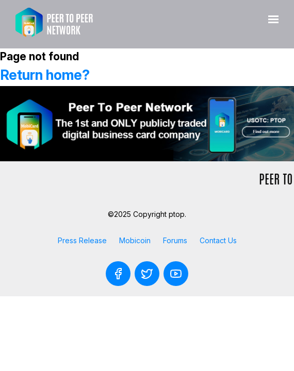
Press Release (82, 240)
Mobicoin (135, 240)
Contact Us (218, 240)
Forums (175, 240)
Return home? (45, 74)
